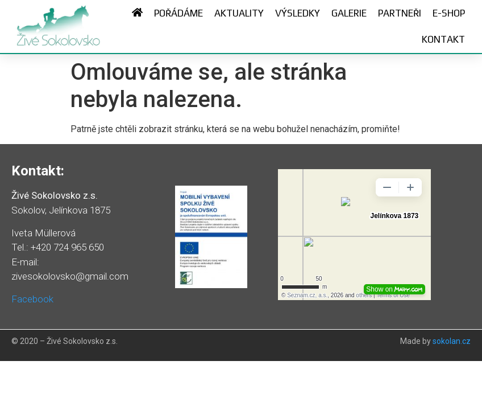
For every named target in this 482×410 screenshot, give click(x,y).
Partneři (399, 13)
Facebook (32, 299)
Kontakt (443, 39)
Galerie (349, 13)
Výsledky (297, 13)
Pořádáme (178, 13)
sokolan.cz (452, 341)
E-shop (449, 13)
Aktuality (239, 13)
